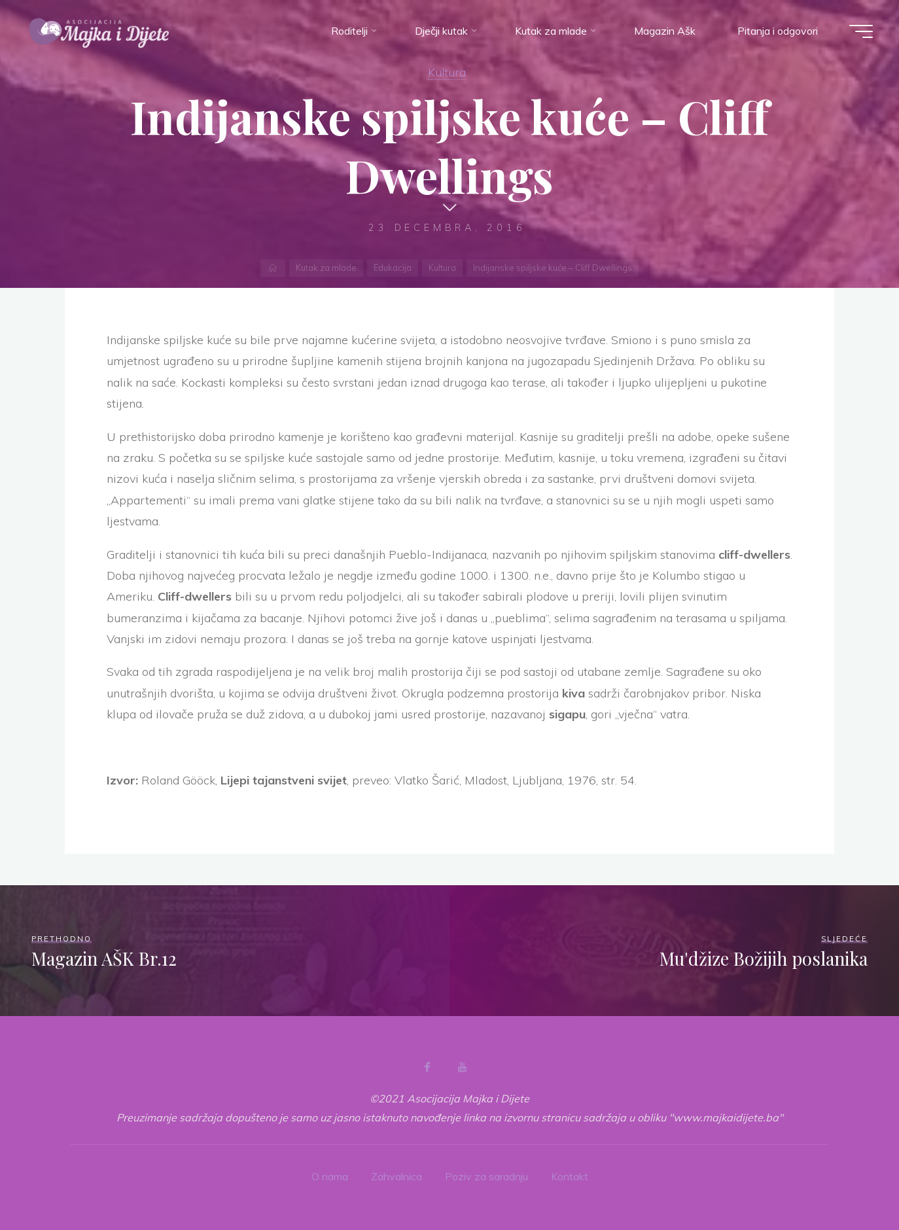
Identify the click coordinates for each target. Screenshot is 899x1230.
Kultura (447, 72)
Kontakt (569, 1176)
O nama (329, 1176)
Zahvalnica (396, 1176)
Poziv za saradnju (486, 1176)
